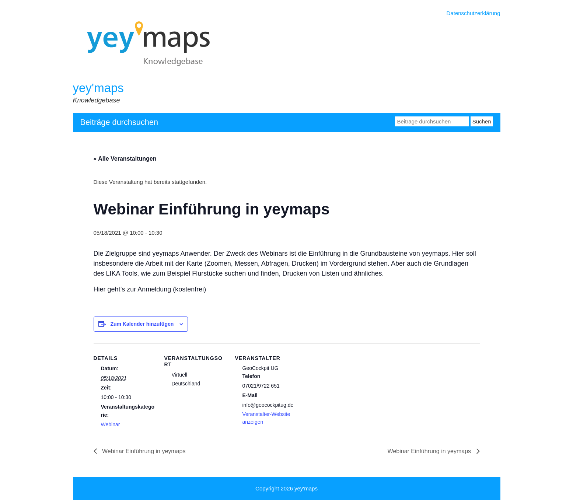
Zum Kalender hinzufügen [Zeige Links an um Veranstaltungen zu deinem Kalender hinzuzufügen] (142, 324)
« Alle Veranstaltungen (125, 158)
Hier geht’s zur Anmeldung (132, 289)
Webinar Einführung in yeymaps (143, 451)
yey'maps (98, 88)
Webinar (110, 424)
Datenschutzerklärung (473, 13)
